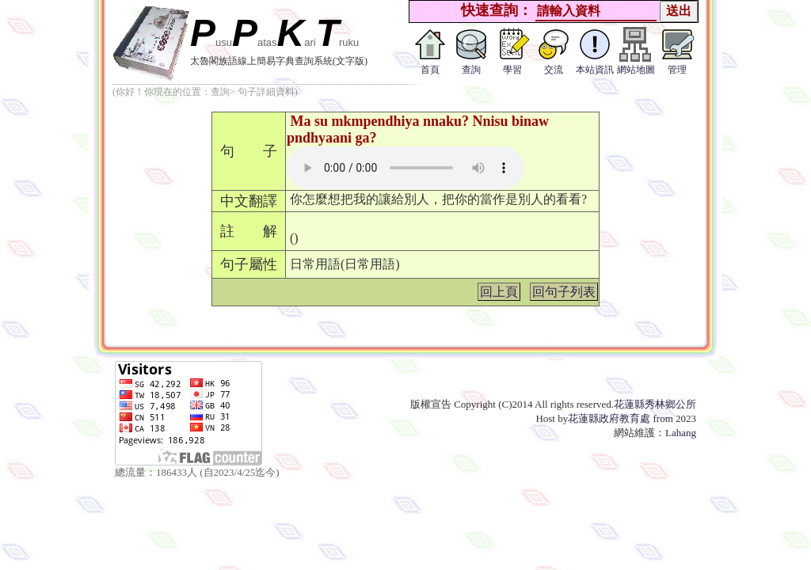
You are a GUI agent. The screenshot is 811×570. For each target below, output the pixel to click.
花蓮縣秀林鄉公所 (655, 404)
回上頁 (499, 291)
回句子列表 (564, 291)
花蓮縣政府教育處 (609, 418)
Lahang (680, 433)
